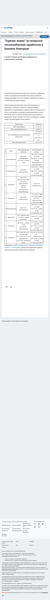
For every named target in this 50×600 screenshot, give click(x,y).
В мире (16, 32)
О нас (17, 541)
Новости (31, 545)
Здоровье (21, 32)
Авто (17, 545)
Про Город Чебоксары (17, 521)
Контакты (32, 541)
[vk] (6, 287)
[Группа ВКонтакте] (35, 523)
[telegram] (11, 287)
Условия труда (5, 545)
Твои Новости (5, 530)
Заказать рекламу (30, 32)
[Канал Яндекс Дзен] (35, 527)
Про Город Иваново (16, 525)
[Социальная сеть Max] (39, 527)
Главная (3, 547)
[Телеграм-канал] (43, 523)
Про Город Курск (5, 528)
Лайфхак (10, 32)
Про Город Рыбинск (16, 528)
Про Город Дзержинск (7, 521)
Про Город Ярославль (17, 530)
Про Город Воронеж (6, 525)
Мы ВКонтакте (39, 32)
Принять (44, 36)
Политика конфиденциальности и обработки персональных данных (17, 583)
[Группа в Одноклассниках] (39, 523)
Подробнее (16, 581)
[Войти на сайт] (47, 27)
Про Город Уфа (26, 528)
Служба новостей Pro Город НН (34, 54)
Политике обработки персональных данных (22, 36)
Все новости (4, 32)
